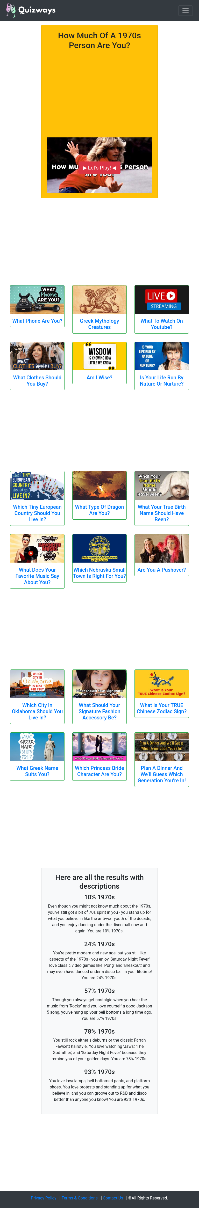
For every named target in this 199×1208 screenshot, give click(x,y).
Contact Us (113, 1198)
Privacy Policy (43, 1198)
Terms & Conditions (79, 1198)
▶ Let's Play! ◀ (99, 168)
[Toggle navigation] (185, 10)
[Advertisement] (99, 91)
